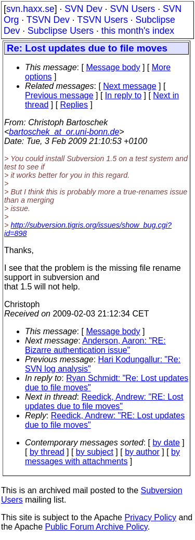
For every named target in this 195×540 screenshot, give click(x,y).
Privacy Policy (150, 517)
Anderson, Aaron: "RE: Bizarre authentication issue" (95, 345)
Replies (74, 104)
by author (142, 451)
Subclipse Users (61, 30)
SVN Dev (83, 9)
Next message (129, 86)
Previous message (59, 95)
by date (165, 442)
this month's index (137, 30)
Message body (113, 67)
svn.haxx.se (30, 9)
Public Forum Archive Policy (96, 526)
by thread (47, 451)
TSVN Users (102, 20)
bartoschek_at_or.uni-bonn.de (64, 131)
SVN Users (132, 9)
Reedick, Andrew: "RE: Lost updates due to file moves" (104, 401)
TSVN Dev (48, 20)
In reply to (123, 95)
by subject (94, 451)
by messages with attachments (102, 456)
